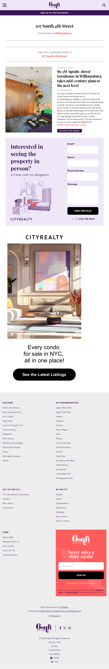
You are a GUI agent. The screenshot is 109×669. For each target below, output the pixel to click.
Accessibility (54, 654)
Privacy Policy (72, 592)
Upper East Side (63, 412)
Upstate (6, 499)
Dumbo (59, 452)
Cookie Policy (54, 650)
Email (70, 144)
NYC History (8, 438)
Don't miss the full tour (71, 125)
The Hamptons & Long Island (16, 494)
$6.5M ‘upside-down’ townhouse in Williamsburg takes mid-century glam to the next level (80, 78)
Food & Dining (9, 430)
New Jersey (8, 503)
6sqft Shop (7, 421)
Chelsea (59, 425)
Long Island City (63, 474)
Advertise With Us (11, 542)
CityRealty (64, 607)
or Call (83, 219)
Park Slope (61, 456)
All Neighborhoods (64, 478)
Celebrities (7, 434)
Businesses (61, 508)
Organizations (62, 503)
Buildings (60, 512)
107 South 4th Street (54, 56)
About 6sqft (8, 537)
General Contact (10, 555)
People (59, 494)
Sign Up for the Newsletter (55, 13)
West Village (61, 430)
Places (59, 499)
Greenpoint (61, 469)
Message (72, 184)
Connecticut (8, 508)
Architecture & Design (13, 443)
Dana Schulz (66, 90)
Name (71, 157)
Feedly (54, 658)
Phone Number (75, 171)
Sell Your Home (63, 521)
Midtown (60, 421)
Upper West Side (63, 408)
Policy (5, 452)
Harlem (59, 416)
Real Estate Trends (11, 447)
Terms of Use (55, 642)
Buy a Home (61, 516)
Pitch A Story (9, 546)
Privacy (54, 646)
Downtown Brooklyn (65, 460)
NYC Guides (8, 416)
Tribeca (59, 438)
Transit (5, 460)
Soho (58, 434)
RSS (54, 662)
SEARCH (104, 5)
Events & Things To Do (13, 425)
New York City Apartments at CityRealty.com (61, 611)
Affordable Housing (11, 456)
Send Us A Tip (9, 550)
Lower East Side (63, 443)
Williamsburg (63, 33)
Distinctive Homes (70, 131)
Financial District (63, 447)
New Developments (12, 412)
